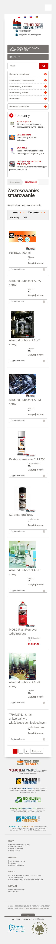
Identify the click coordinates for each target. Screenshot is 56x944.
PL (19, 17)
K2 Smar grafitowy (21, 514)
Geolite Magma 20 (24, 122)
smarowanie (31, 182)
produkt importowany (36, 727)
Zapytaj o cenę (36, 263)
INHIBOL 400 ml (20, 252)
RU (31, 17)
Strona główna (15, 182)
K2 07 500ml (22, 148)
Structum (25, 908)
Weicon (31, 289)
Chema (31, 257)
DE (37, 17)
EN (25, 17)
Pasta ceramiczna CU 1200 (27, 459)
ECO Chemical (34, 464)
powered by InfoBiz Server (39, 908)
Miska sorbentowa (24, 135)
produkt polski (33, 519)
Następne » (36, 751)
